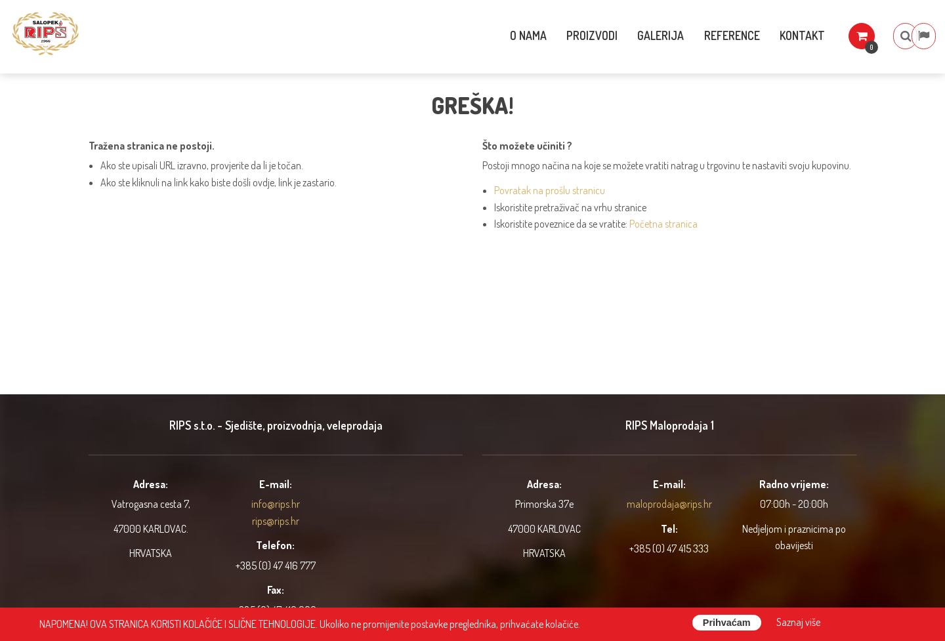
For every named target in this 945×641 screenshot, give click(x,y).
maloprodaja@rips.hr (669, 503)
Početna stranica (663, 223)
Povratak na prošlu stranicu (549, 190)
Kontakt (771, 35)
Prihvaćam (727, 622)
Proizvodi (555, 35)
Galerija (626, 35)
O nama (490, 35)
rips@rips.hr (275, 520)
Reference (699, 35)
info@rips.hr (275, 503)
